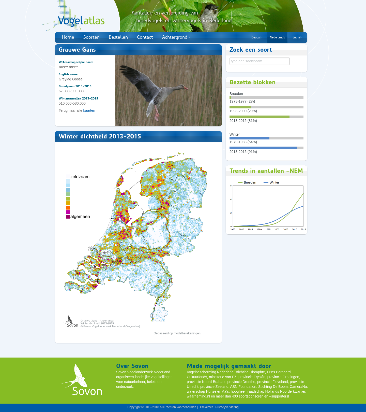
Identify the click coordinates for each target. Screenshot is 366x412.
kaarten (89, 110)
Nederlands (277, 37)
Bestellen (118, 37)
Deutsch (256, 37)
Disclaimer (206, 407)
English (297, 37)
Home (68, 37)
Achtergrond (176, 37)
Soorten (91, 37)
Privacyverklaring (226, 407)
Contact (145, 37)
